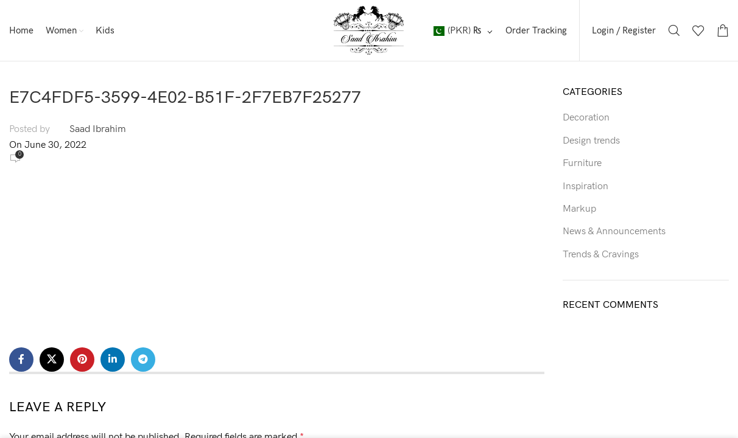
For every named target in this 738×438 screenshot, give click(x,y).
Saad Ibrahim (97, 129)
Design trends (591, 141)
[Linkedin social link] (112, 359)
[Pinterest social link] (82, 359)
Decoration (586, 117)
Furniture (582, 163)
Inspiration (585, 186)
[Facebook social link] (21, 359)
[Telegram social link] (143, 359)
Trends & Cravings (601, 254)
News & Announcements (614, 231)
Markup (579, 209)
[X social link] (52, 359)
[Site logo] (369, 30)
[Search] (674, 30)
